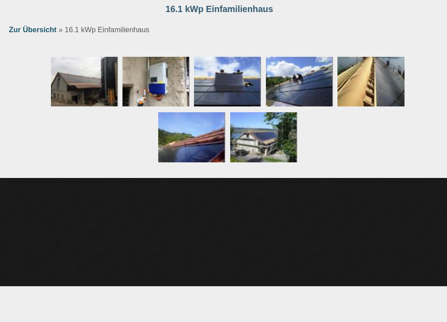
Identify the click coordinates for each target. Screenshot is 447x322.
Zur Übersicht (33, 29)
